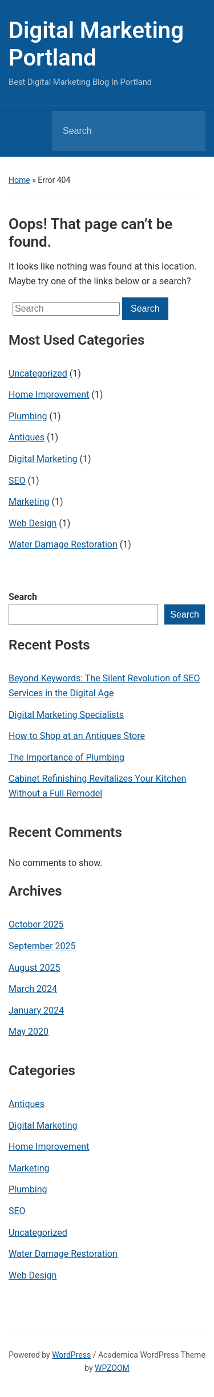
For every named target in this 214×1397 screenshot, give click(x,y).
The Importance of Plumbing (66, 757)
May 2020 (29, 1031)
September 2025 (42, 946)
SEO (17, 480)
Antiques (27, 437)
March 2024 (33, 988)
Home (19, 180)
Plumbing (28, 416)
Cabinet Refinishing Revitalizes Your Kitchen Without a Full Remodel (97, 786)
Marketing (29, 501)
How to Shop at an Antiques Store (77, 735)
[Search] (114, 131)
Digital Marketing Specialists (66, 714)
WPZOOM (112, 1368)
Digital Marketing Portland (96, 44)
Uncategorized (38, 373)
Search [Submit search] (187, 131)
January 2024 (36, 1010)
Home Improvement (49, 394)
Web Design (32, 523)
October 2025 (36, 924)
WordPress (71, 1354)
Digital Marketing (43, 459)
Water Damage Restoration (63, 544)
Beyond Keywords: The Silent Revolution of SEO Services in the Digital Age (104, 685)
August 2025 (34, 967)
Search (23, 596)
